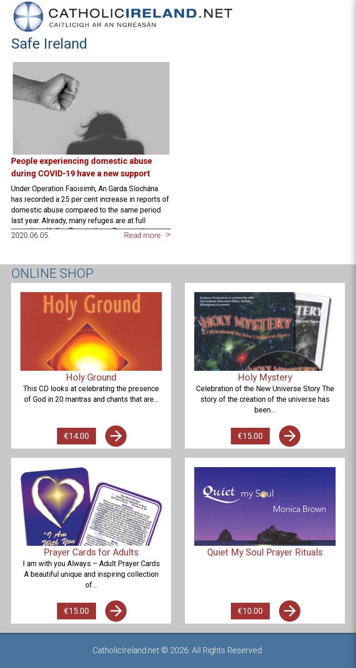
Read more (142, 235)
